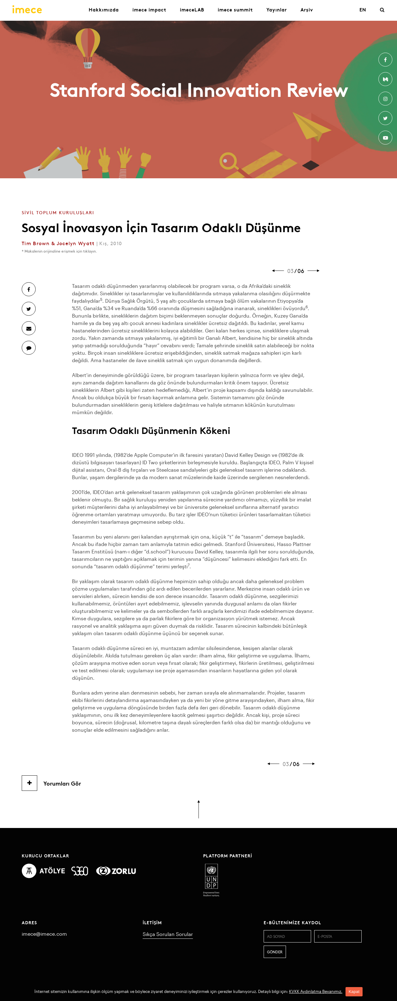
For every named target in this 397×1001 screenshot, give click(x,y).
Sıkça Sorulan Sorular (168, 934)
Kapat (354, 991)
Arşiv (307, 9)
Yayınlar (276, 9)
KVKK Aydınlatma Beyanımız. (315, 991)
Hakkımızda (104, 9)
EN (362, 9)
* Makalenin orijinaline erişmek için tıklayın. (59, 251)
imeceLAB (192, 9)
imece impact (149, 9)
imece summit (235, 9)
